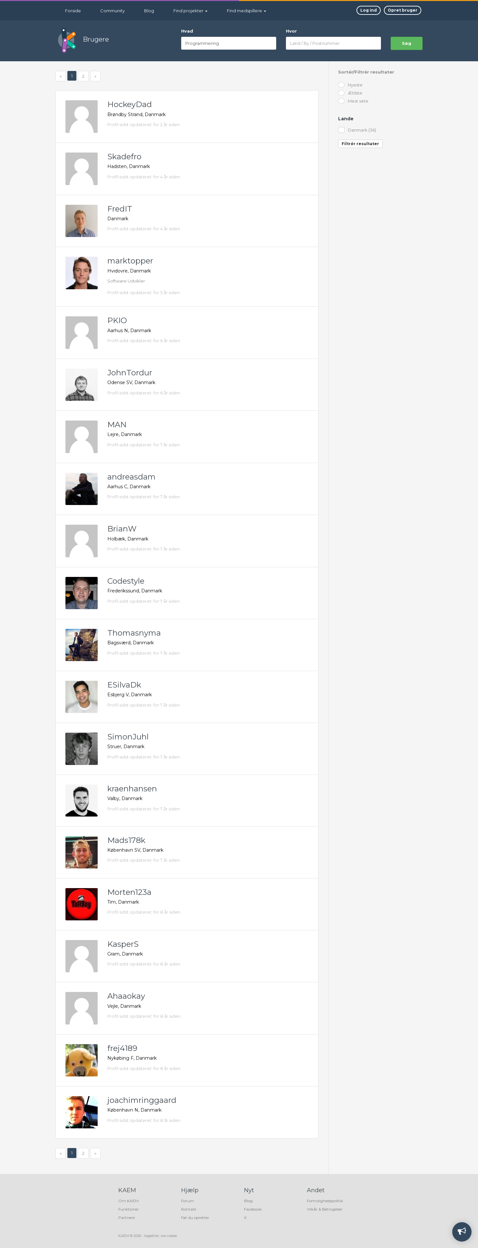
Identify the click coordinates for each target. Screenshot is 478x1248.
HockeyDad (129, 104)
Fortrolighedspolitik (325, 1200)
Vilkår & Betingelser (325, 1209)
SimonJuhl (128, 736)
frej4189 (122, 1048)
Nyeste (350, 85)
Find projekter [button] (190, 10)
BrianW (122, 528)
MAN (117, 424)
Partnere (126, 1217)
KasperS (123, 944)
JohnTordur (129, 372)
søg (406, 43)
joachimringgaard (141, 1100)
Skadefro (124, 156)
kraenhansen (132, 788)
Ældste (350, 93)
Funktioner (128, 1209)
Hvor (291, 31)
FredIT (119, 208)
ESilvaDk (124, 684)
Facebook (253, 1209)
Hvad (187, 31)
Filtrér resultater (360, 143)
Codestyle (125, 581)
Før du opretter (195, 1217)
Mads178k (126, 840)
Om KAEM (128, 1200)
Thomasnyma (134, 633)
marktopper (130, 260)
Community (112, 10)
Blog (149, 10)
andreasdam (131, 476)
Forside (73, 10)
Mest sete (353, 101)
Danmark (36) (357, 130)
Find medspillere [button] (246, 10)
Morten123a (129, 892)
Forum (187, 1200)
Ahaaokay (126, 996)
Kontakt (188, 1209)
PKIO (117, 320)
